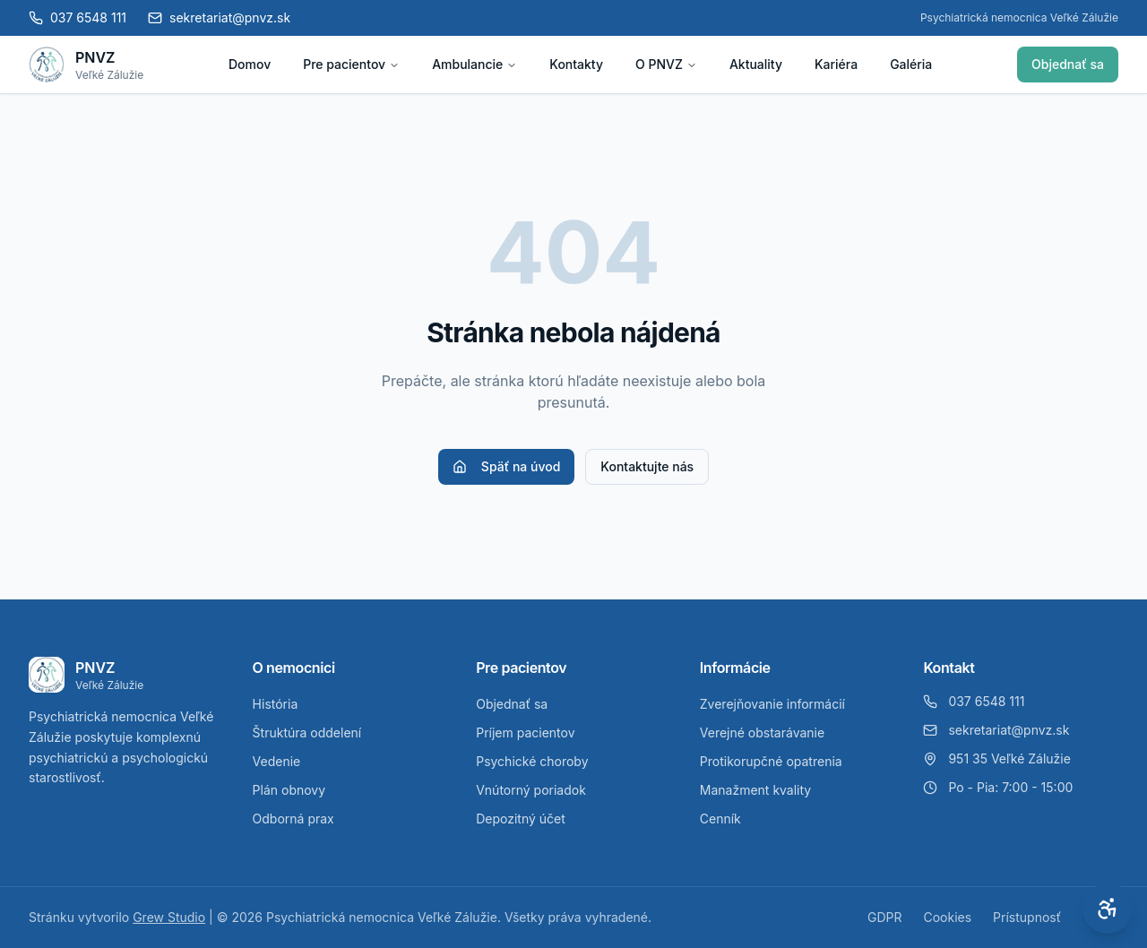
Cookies (947, 917)
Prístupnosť (1027, 917)
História (275, 703)
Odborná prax (293, 818)
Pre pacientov (351, 64)
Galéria (911, 64)
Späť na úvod (507, 466)
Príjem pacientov (525, 732)
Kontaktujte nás (647, 466)
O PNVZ (666, 64)
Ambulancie (474, 64)
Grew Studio (169, 917)
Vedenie (277, 761)
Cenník (720, 818)
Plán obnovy (289, 789)
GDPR (884, 917)
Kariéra (836, 64)
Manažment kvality (755, 789)
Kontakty (576, 64)
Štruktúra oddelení (307, 732)
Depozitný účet (520, 818)
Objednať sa (1067, 64)
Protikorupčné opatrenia (771, 761)
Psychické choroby (532, 761)
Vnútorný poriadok (531, 789)
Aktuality (755, 64)
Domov (250, 64)
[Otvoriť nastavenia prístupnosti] (1107, 908)
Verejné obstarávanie (762, 732)
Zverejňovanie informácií (772, 703)
